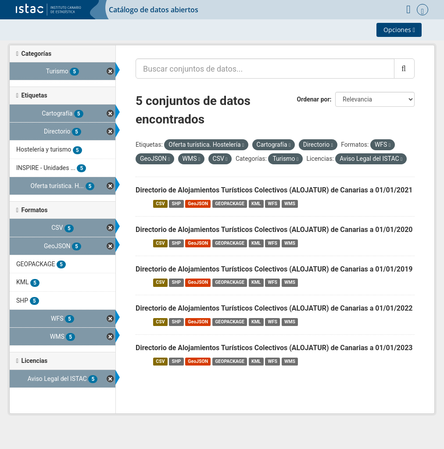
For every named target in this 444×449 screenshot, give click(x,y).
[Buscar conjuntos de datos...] (265, 68)
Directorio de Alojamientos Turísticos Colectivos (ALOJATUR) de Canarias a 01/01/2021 (274, 190)
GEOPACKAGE (229, 203)
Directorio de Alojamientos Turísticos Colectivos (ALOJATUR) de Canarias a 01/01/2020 (274, 229)
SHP (176, 203)
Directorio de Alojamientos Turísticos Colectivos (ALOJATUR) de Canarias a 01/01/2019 (274, 269)
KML (256, 203)
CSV (160, 203)
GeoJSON (198, 203)
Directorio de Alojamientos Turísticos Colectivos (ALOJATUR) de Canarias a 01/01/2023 (274, 348)
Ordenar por (313, 99)
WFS (272, 203)
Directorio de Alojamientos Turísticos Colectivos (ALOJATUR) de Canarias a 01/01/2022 (274, 308)
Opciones (399, 29)
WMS (289, 203)
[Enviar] (404, 68)
